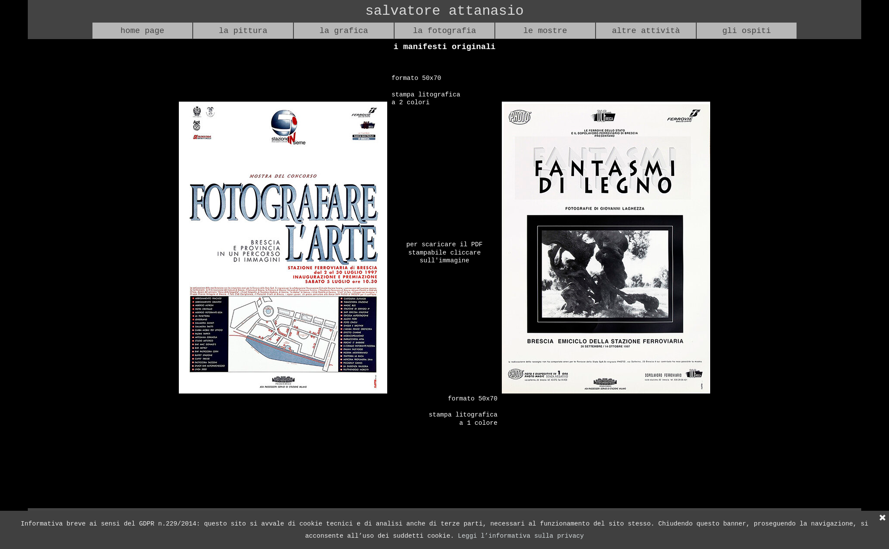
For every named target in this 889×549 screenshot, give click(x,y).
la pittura (243, 31)
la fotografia (444, 31)
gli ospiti (746, 31)
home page (143, 31)
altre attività (646, 31)
